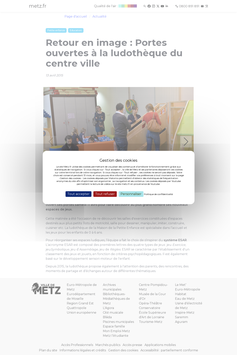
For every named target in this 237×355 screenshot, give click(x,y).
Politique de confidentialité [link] (158, 194)
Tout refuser (105, 194)
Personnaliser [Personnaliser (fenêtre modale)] (131, 194)
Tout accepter (78, 194)
